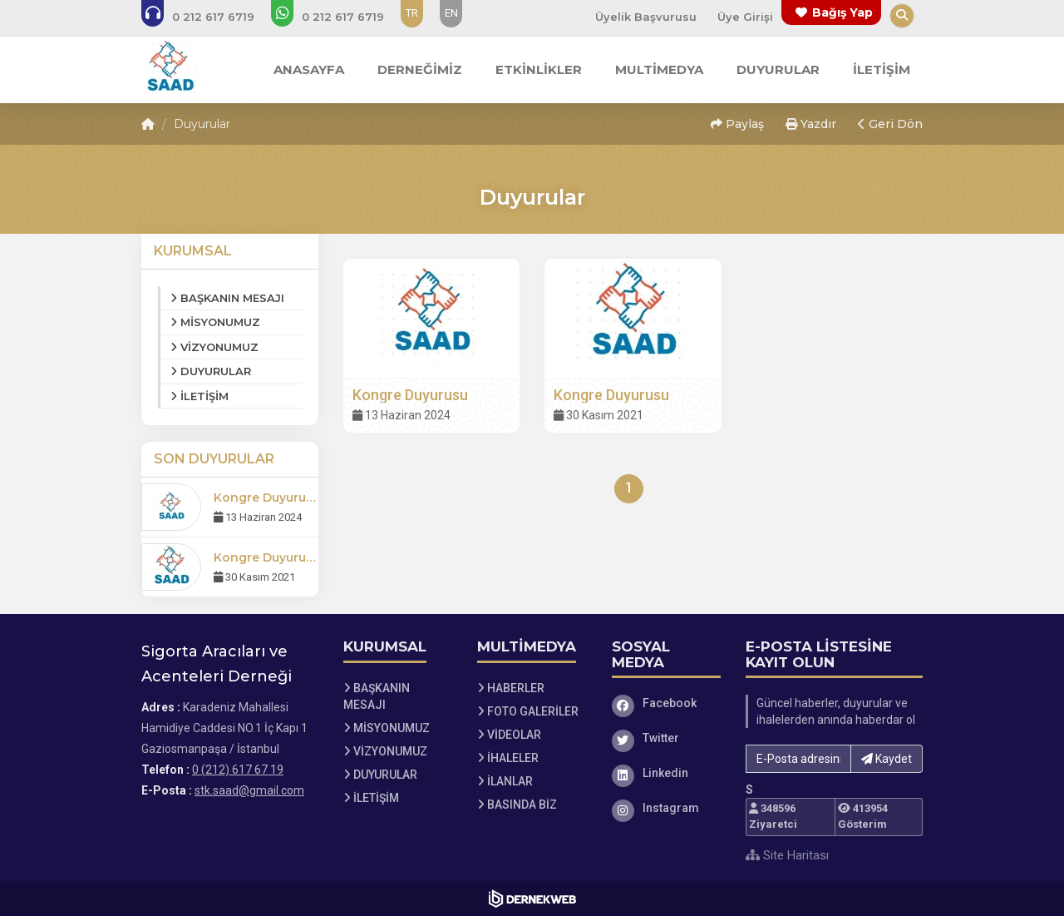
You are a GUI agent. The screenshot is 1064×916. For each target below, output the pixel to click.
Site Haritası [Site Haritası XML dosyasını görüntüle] (787, 855)
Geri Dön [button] (890, 123)
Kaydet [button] (886, 758)
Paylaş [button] (737, 123)
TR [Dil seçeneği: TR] (412, 13)
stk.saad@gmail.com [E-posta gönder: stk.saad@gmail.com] (249, 790)
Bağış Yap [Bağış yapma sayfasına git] (842, 12)
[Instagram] (667, 808)
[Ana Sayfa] (170, 70)
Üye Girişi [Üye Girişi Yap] (745, 16)
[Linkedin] (667, 773)
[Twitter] (667, 738)
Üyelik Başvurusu (646, 16)
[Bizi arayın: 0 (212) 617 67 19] (209, 16)
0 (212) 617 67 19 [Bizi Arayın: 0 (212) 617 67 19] (237, 769)
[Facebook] (667, 703)
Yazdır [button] (811, 123)
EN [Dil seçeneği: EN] (451, 13)
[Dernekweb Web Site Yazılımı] (532, 898)
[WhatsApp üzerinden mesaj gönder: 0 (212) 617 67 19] (338, 16)
